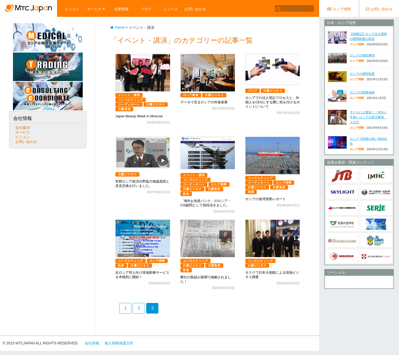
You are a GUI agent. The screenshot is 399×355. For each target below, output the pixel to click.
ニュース (170, 9)
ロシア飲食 (191, 95)
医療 (121, 265)
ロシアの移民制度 (362, 74)
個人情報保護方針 (119, 343)
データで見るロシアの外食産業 (204, 102)
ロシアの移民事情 (362, 55)
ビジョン (72, 9)
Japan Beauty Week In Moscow (139, 116)
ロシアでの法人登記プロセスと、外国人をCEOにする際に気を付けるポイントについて (272, 102)
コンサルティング (130, 99)
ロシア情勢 (219, 184)
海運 (251, 191)
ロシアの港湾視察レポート (265, 199)
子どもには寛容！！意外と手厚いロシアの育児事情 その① (368, 117)
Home (117, 27)
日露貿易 (124, 109)
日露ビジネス (155, 104)
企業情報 (121, 9)
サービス (96, 9)
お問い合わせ (195, 9)
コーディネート (129, 104)
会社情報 (92, 343)
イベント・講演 (129, 95)
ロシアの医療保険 (362, 92)
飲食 (186, 193)
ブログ (146, 9)
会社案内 (22, 128)
